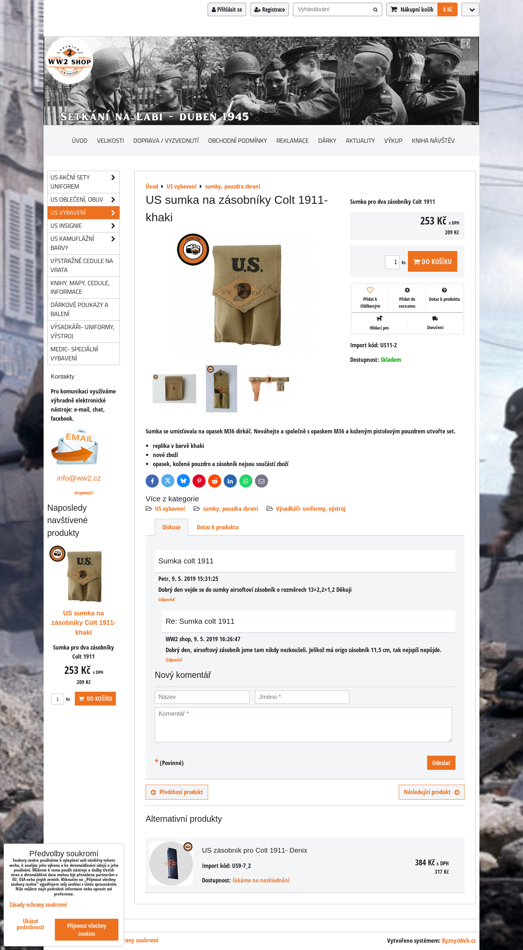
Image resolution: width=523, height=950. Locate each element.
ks (396, 262)
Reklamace (292, 140)
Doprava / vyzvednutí (166, 140)
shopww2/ (83, 492)
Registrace (269, 9)
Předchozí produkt (177, 792)
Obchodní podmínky (237, 140)
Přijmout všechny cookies (86, 930)
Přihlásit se (227, 9)
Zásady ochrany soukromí (127, 940)
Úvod (80, 140)
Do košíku (432, 261)
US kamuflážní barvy (84, 243)
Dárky (327, 140)
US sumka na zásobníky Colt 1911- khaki (83, 623)
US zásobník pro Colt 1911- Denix (254, 850)
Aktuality (360, 140)
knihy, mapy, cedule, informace (80, 287)
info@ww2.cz (79, 478)
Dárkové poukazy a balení (79, 309)
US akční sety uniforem (84, 182)
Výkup (393, 140)
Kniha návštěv (433, 140)
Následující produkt (431, 792)
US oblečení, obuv (84, 199)
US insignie (84, 225)
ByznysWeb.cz (458, 940)
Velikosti (110, 140)
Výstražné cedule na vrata (81, 265)
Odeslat (441, 763)
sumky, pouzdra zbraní (230, 508)
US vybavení (170, 508)
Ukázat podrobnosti (30, 924)
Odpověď (166, 599)
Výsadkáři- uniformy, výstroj (310, 508)
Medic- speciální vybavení (74, 353)
